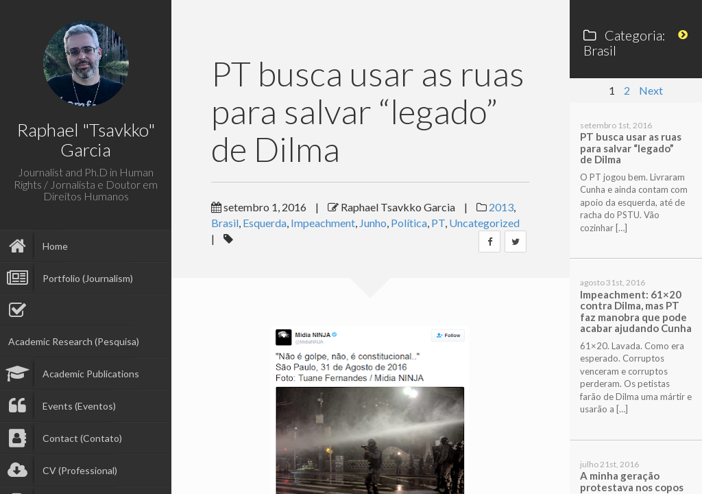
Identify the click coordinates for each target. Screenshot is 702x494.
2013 (501, 206)
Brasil (225, 222)
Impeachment (323, 222)
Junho (373, 222)
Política (409, 222)
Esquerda (265, 222)
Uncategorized (484, 222)
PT (438, 222)
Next (651, 90)
